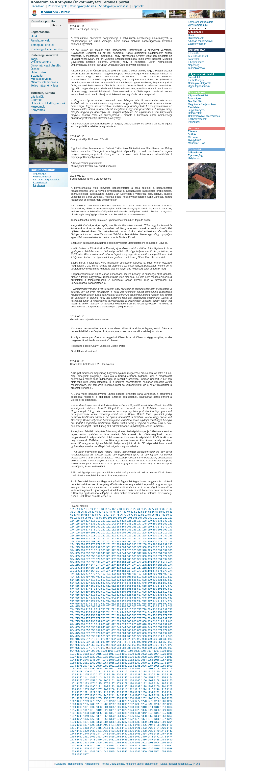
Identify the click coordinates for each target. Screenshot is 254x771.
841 (108, 627)
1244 (131, 695)
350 (155, 553)
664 (124, 600)
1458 (169, 733)
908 (144, 636)
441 (108, 568)
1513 (111, 745)
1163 (124, 680)
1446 (92, 733)
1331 (73, 712)
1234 (169, 692)
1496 (105, 742)
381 (108, 559)
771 (160, 615)
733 (170, 609)
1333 (86, 712)
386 (134, 559)
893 (170, 633)
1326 (144, 709)
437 (88, 568)
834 (72, 627)
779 (98, 618)
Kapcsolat (138, 6)
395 (77, 562)
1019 (124, 653)
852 (165, 627)
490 (155, 573)
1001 (110, 650)
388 (144, 559)
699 (98, 606)
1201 (163, 686)
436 (83, 568)
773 (170, 615)
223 (119, 535)
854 (72, 630)
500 (103, 576)
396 (83, 562)
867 (139, 630)
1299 (73, 707)
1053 (137, 659)
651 (160, 597)
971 (160, 644)
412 (165, 562)
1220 (79, 692)
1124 (79, 674)
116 (83, 520)
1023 (150, 653)
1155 (73, 680)
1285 (86, 704)
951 (160, 641)
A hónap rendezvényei (200, 40)
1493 (86, 742)
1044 (79, 659)
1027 (73, 656)
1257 (111, 698)
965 (129, 644)
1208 (105, 689)
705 (129, 606)
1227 (124, 692)
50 (132, 511)
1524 (79, 748)
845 (129, 627)
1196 (131, 686)
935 (77, 641)
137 (88, 523)
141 (108, 523)
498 (93, 576)
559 (98, 585)
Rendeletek (194, 107)
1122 (169, 671)
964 (124, 644)
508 (144, 576)
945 (129, 641)
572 (165, 585)
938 (93, 641)
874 (72, 633)
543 (119, 582)
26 (149, 508)
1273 (111, 701)
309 (150, 547)
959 (98, 644)
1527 (99, 748)
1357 (137, 715)
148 (144, 523)
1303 (99, 707)
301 (108, 547)
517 (88, 579)
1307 (124, 707)
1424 (156, 727)
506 (134, 576)
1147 (124, 677)
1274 (118, 701)
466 (134, 571)
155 (77, 526)
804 (124, 621)
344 (124, 553)
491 (160, 573)
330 (155, 550)
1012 (79, 653)
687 (139, 603)
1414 (92, 727)
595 (77, 591)
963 (119, 644)
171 (160, 526)
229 (150, 535)
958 (93, 644)
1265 (163, 698)
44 (110, 511)
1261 (137, 698)
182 (114, 529)
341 (108, 553)
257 (88, 541)
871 (160, 630)
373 (170, 556)
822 (114, 624)
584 (124, 588)
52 (139, 511)
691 (160, 603)
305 (129, 547)
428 (144, 565)
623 (119, 594)
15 (109, 508)
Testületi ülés (195, 101)
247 (139, 538)
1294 (144, 704)
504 (124, 576)
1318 (92, 709)
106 (135, 517)
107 (140, 517)
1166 (144, 680)
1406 (144, 724)
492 (165, 573)
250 (155, 538)
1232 (156, 692)
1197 (137, 686)
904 (124, 636)
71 (103, 514)
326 (134, 550)
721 (108, 609)
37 (86, 511)
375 (77, 559)
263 (119, 541)
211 (160, 532)
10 (91, 508)
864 (124, 630)
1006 (143, 650)
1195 (124, 686)
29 (160, 508)
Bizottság (36, 75)
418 (93, 565)
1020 (131, 653)
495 (77, 576)
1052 (131, 659)
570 (155, 585)
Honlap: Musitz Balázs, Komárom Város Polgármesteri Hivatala (134, 763)
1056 (156, 659)
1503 (150, 742)
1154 (169, 677)
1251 (73, 698)
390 (155, 559)
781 (108, 618)
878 (93, 633)
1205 (86, 689)
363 (119, 556)
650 (155, 597)
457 (88, 571)
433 (170, 565)
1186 (169, 683)
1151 (150, 677)
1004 (130, 650)
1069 (137, 662)
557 (88, 585)
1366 (92, 718)
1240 (105, 695)
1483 (124, 739)
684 (124, 603)
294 (72, 547)
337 (88, 553)
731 (160, 609)
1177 (111, 683)
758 (93, 615)
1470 (144, 736)
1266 (169, 698)
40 (96, 511)
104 (125, 517)
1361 (163, 715)
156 (83, 526)
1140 (79, 677)
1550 (144, 751)
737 (88, 612)
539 (98, 582)
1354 (118, 715)
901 (108, 636)
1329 (163, 709)
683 (119, 603)
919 (98, 638)
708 (144, 606)
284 (124, 544)
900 (103, 636)
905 (129, 636)
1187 (73, 686)
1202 (169, 686)
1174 (92, 683)
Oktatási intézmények (44, 82)
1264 (156, 698)
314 (72, 550)
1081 (111, 665)
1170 (169, 680)
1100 (131, 668)
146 (134, 523)
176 (83, 529)
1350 (92, 715)
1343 (150, 712)
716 (83, 609)
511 (160, 576)
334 (72, 553)
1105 (163, 668)
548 (144, 582)
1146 (118, 677)
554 (72, 585)
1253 (86, 698)
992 (165, 647)
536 (83, 582)
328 (144, 550)
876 (83, 633)
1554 (169, 751)
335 (77, 553)
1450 (118, 733)
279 (98, 544)
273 (170, 541)
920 (103, 638)
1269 (86, 701)
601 (108, 591)
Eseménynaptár (197, 43)
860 (103, 630)
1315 (73, 709)
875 (77, 633)
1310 (144, 707)
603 (119, 591)
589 (150, 588)
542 (114, 582)
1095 (99, 668)
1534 (144, 748)
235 (77, 538)
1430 (92, 730)
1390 (144, 721)
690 (155, 603)
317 (88, 550)
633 (170, 594)
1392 (156, 721)
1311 (150, 707)
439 (98, 568)
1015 (99, 653)
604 (124, 591)
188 (144, 529)
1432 (105, 730)
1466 (118, 736)
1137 (163, 674)
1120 (156, 671)
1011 (73, 653)
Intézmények (195, 152)
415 (77, 565)
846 (134, 627)
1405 (137, 724)
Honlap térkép (76, 763)
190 (155, 529)
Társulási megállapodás (46, 179)
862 (114, 630)
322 (114, 550)
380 (103, 559)
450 (155, 568)
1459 (73, 736)
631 (160, 594)
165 (129, 526)
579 (98, 588)
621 (108, 594)
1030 (92, 656)
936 (83, 641)
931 (160, 638)
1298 (169, 704)
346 (134, 553)
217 (88, 535)
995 (77, 650)
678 (93, 603)
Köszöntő (193, 53)
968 (144, 644)
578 (93, 588)
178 (93, 529)
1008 (156, 650)
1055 (150, 659)
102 (115, 517)
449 (150, 568)
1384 (105, 721)
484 (124, 573)
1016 (105, 653)
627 (139, 594)
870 (155, 630)
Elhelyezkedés (196, 62)
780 (103, 618)
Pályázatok (39, 185)
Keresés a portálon (44, 21)
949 (150, 641)
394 (72, 562)
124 (124, 520)
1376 (156, 718)
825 (129, 624)
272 (165, 541)
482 (114, 573)
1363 (73, 718)
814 (72, 624)
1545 (111, 751)
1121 (163, 671)
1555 (73, 754)
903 (119, 636)
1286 (92, 704)
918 (93, 638)
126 (134, 520)
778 (93, 618)
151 (160, 523)
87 (160, 514)
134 (72, 523)
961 (108, 644)
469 (150, 571)
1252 (79, 698)
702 (114, 606)
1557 (86, 754)
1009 (163, 650)
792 (165, 618)
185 (129, 529)
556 (83, 585)
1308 (131, 707)
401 (108, 562)
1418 (118, 727)
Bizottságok (194, 98)
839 (98, 627)
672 (165, 600)
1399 (99, 724)
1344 (156, 712)
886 (134, 633)
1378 (169, 718)
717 (88, 609)
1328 (156, 709)
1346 (169, 712)
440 (103, 568)
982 (114, 647)
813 (170, 621)
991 (160, 647)
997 (88, 650)
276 (83, 544)
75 (117, 514)
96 (89, 517)
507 (139, 576)
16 (113, 508)
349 (150, 553)
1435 (124, 730)
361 (108, 556)
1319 (99, 709)
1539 (73, 751)
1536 (156, 748)
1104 (156, 668)
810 (155, 621)
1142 (92, 677)
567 (139, 585)
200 (103, 532)
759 (98, 615)
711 (160, 606)
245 (129, 538)
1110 (92, 671)
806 (134, 621)
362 (114, 556)
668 (144, 600)
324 (124, 550)
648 (144, 597)
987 (139, 647)
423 (119, 565)
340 (103, 553)
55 (149, 511)
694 (72, 606)
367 (139, 556)
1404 (131, 724)
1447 (99, 733)
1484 (131, 739)
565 (129, 585)
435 (77, 568)
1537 (163, 748)
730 (155, 609)
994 (72, 650)
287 (139, 544)
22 (134, 508)
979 (98, 647)
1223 (99, 692)
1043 (73, 659)
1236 (79, 695)
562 (114, 585)
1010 (169, 650)
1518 (144, 745)
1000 (104, 650)
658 (93, 600)
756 (83, 615)
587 (139, 588)
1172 (79, 683)
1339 (124, 712)
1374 (144, 718)
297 (88, 547)
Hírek (34, 36)
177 (88, 529)
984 (124, 647)
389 (150, 559)
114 (72, 520)
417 (88, 565)
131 (160, 520)
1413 (86, 727)
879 (98, 633)
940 (103, 641)
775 (77, 618)
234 (72, 538)
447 (139, 568)
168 (144, 526)
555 (77, 585)
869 (150, 630)
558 (93, 585)
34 (75, 511)
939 (98, 641)
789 (150, 618)
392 (165, 559)
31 (167, 508)
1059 (73, 662)
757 (88, 615)
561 (108, 585)
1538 (169, 748)
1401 (111, 724)
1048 (105, 659)
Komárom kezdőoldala (200, 21)
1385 (111, 721)
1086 (144, 665)
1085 (137, 665)
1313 (163, 707)
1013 (86, 653)
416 (83, 565)
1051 (124, 659)
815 (77, 624)
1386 (118, 721)
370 (155, 556)
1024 (156, 653)
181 (108, 529)
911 (160, 636)
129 (150, 520)
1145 (111, 677)
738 (93, 612)
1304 (105, 707)
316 (83, 550)
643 (119, 597)
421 (108, 565)
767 (139, 615)
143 (119, 523)
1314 (169, 707)
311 (160, 547)
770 (155, 615)
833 (170, 624)
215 (77, 535)
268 (144, 541)
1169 (163, 680)
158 (93, 526)
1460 (79, 736)
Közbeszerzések (42, 176)
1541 (86, 751)
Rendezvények (57, 6)
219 (98, 535)
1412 (79, 727)
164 (124, 526)
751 (160, 612)
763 (119, 615)
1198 (144, 686)
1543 (99, 751)
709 (150, 606)
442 (114, 568)
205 (129, 532)
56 (153, 511)
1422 (144, 727)
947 (139, 641)
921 (108, 638)
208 (144, 532)
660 (103, 600)
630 (155, 594)
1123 (73, 674)
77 (124, 514)
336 (83, 553)
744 (124, 612)
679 (98, 603)
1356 (131, 715)
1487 (150, 739)
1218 (169, 689)
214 (72, 535)
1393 (163, 721)
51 (135, 511)
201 (108, 532)
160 (103, 526)
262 (114, 541)
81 (139, 514)
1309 (137, 707)
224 (124, 535)
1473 (163, 736)
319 (98, 550)
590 (155, 588)
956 (83, 644)
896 (83, 636)
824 (124, 624)
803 (119, 621)
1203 (73, 689)
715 (77, 609)
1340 (131, 712)
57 (156, 511)
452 (165, 568)
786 (134, 618)
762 (114, 615)
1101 (137, 668)
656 (83, 600)
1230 (144, 692)
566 (134, 585)
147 (139, 523)
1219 (73, 692)
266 (134, 541)
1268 (79, 701)
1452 (131, 733)
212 (165, 532)
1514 (118, 745)
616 (83, 594)
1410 (169, 724)
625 (129, 594)
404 (124, 562)
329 (150, 550)
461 (108, 571)
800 (103, 621)
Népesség (193, 65)
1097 (111, 668)
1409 (163, 724)
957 (88, 644)
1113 (111, 671)
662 (114, 600)
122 (114, 520)
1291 (124, 704)
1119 (150, 671)
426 (134, 565)
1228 (131, 692)
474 (72, 573)
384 (124, 559)
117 (88, 520)
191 (160, 529)
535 (77, 582)
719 (98, 609)
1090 (169, 665)
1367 (99, 718)
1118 (144, 671)
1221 (86, 692)
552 (165, 582)
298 (93, 547)
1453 (137, 733)
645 (129, 597)
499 (98, 576)
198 (93, 532)
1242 (118, 695)
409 (150, 562)
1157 (86, 680)
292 (165, 544)
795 (77, 621)
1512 (105, 745)
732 (165, 609)
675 (77, 603)
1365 (86, 718)
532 (165, 579)
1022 (144, 653)
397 (88, 562)
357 (88, 556)
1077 (86, 665)
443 (119, 568)
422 (114, 565)
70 (100, 514)
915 (77, 638)
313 (170, 547)
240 (103, 538)
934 (72, 641)
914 (72, 638)
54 (146, 511)
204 (124, 532)
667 (139, 600)
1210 (118, 689)
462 (114, 571)
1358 (144, 715)
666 (134, 600)
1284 (79, 704)
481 (108, 573)
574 (72, 588)
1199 (150, 686)
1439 (150, 730)
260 (103, 541)
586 (134, 588)
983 (119, 647)
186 (134, 529)
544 (124, 582)
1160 (105, 680)
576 (83, 588)
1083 (124, 665)
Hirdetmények (196, 38)
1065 (111, 662)
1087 (150, 665)
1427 (73, 730)
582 (114, 588)
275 (77, 544)
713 (170, 606)
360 (103, 556)
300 (103, 547)
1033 (111, 656)
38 (89, 511)
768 (144, 615)
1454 (144, 733)
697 (88, 606)
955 (77, 644)
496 (83, 576)
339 (98, 553)
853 (170, 627)
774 (72, 618)
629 (150, 594)
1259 (124, 698)
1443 (73, 733)
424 (124, 565)
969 (150, 644)
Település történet (198, 56)
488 (144, 573)
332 (165, 550)
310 (155, 547)
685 (129, 603)
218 (93, 535)
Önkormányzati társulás (46, 65)
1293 (137, 704)
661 (108, 600)
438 (93, 568)
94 (82, 517)
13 (102, 508)
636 (83, 597)
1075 (73, 665)
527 (139, 579)
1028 (79, 656)
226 (134, 535)
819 (98, 624)
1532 (131, 748)
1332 (79, 712)
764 (124, 615)
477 (88, 573)
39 (92, 511)
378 (93, 559)
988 (144, 647)
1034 (118, 656)
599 (98, 591)
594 (72, 591)
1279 (150, 701)
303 (119, 547)
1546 (118, 751)
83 (146, 514)
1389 (137, 721)
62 (71, 514)
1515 (124, 745)
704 (124, 606)
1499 (124, 742)
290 (155, 544)
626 (134, 594)
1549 (137, 751)
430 (155, 565)
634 (72, 597)
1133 (137, 674)
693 (170, 603)
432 (165, 565)
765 (129, 615)
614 (72, 594)
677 (88, 603)
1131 (124, 674)
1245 (137, 695)
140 (103, 523)
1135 (150, 674)
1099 (124, 668)
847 (139, 627)
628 (144, 594)
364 (124, 556)
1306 (118, 707)
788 (144, 618)
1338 (118, 712)
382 (114, 559)
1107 (73, 671)
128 (144, 520)
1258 (118, 698)
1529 (111, 748)
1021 (137, 653)
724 (124, 609)
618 (93, 594)
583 (119, 588)
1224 (105, 692)
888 (144, 633)
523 (119, 579)
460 (103, 571)
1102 (144, 668)
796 (83, 621)
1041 (163, 656)
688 (144, 603)
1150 (144, 677)
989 (150, 647)
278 (93, 544)
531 (160, 579)
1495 (99, 742)
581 (108, 588)
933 (170, 638)
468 (144, 571)
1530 (118, 748)
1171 (73, 683)
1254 (92, 698)
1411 (73, 727)
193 (170, 529)
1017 (111, 653)
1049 (111, 659)
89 (167, 514)
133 (170, 520)
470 (155, 571)
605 (129, 591)
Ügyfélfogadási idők (199, 86)
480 (103, 573)
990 (155, 647)
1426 (169, 727)
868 (144, 630)
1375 (150, 718)
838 (93, 627)
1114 (118, 671)
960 (103, 644)
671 (160, 600)
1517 (137, 745)
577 (88, 588)
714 (72, 609)
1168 (156, 680)
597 (88, 591)
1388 (131, 721)
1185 (163, 683)
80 (135, 514)
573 (170, 585)
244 (124, 538)
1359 (150, 715)
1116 (131, 671)
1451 (124, 733)
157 (88, 526)
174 (72, 529)
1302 (92, 707)
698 (93, 606)
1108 (79, 671)
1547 (124, 751)
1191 (99, 686)
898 (93, 636)
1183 (150, 683)
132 (165, 520)
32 (170, 508)
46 (117, 511)
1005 (137, 650)
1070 (144, 662)
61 (171, 511)
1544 (105, 751)
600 (103, 591)
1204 (79, 689)
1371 (124, 718)
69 (96, 514)
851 (160, 627)
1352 (105, 715)
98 (97, 517)
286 (134, 544)
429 (150, 565)
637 (88, 597)
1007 (150, 650)
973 (170, 644)
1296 (156, 704)
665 (129, 600)
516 (83, 579)
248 (144, 538)
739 (98, 612)
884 (124, 633)
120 (103, 520)
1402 (118, 724)
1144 (105, 677)
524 (124, 579)
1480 (105, 739)
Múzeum (193, 137)
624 (124, 594)
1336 (105, 712)
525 (129, 579)
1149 (137, 677)
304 (124, 547)
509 (150, 576)
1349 (86, 715)
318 (93, 550)
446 (134, 568)
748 (144, 612)
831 (160, 624)
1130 (118, 674)
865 (129, 630)
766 (134, 615)
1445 (86, 733)
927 (139, 638)
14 (106, 508)
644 (124, 597)
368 (144, 556)
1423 (150, 727)
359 (98, 556)
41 (100, 511)
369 (150, 556)
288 (144, 544)
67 (89, 514)
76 (121, 514)
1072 (156, 662)
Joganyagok (39, 173)
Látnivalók (37, 96)
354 (72, 556)
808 (144, 621)
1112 (105, 671)
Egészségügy (195, 155)
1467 (124, 736)
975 (77, 647)
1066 (118, 662)
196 (83, 532)
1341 (137, 712)
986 (134, 647)
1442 (169, 730)
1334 (92, 712)
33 (71, 511)
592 (165, 588)
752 (165, 612)
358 (93, 556)
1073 (163, 662)
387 (139, 559)
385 (129, 559)
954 (72, 644)
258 (93, 541)
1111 (99, 671)
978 (93, 647)
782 (114, 618)
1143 (99, 677)
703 (119, 606)
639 (98, 597)
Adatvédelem (92, 763)
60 (167, 511)
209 (150, 532)
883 (119, 633)
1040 (156, 656)
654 (72, 600)
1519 (150, 745)
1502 (144, 742)
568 (144, 585)
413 (170, 562)
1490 (169, 739)
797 (88, 621)
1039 (150, 656)
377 (88, 559)
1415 (99, 727)
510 (155, 576)
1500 (131, 742)
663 (119, 600)
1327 (150, 709)
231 (160, 535)
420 (103, 565)
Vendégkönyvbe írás (83, 6)
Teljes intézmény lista (44, 85)
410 (155, 562)
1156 (79, 680)
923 (119, 638)
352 (165, 553)
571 (160, 585)
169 (150, 526)
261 (108, 541)
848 (144, 627)
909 (150, 636)
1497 (111, 742)
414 (72, 565)
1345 (163, 712)
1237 (86, 695)
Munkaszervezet (41, 78)
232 (165, 535)
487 (139, 573)
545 (129, 582)
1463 (99, 736)
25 (145, 508)
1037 (137, 656)
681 (108, 603)
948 (144, 641)
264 (124, 541)
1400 (105, 724)
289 (150, 544)
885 (129, 633)
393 (170, 559)
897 (88, 636)
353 (170, 553)
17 (116, 508)
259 (98, 541)
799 (98, 621)
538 (93, 582)
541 (108, 582)
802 (114, 621)
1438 (144, 730)
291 (160, 544)
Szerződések (40, 182)
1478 (92, 739)
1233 (163, 692)
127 (139, 520)
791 (160, 618)
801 (108, 621)
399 (98, 562)
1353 (111, 715)
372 (165, 556)
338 (93, 553)
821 (108, 624)
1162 (118, 680)
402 (114, 562)
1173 (86, 683)
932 (165, 638)
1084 (131, 665)
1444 (79, 733)
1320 (105, 709)
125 (129, 520)
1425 (163, 727)
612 (165, 591)
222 (114, 535)
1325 (137, 709)
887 (139, 633)
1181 (137, 683)
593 (170, 588)
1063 (99, 662)
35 (78, 511)
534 (72, 582)
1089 (163, 665)
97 (93, 517)
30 (163, 508)
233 (170, 535)
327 (139, 550)
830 (155, 624)
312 (165, 547)
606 (134, 591)
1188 (79, 686)
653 (170, 597)
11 (95, 508)
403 (119, 562)
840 (103, 627)
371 (160, 556)
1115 (124, 671)
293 (170, 544)
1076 (79, 665)
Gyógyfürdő (194, 140)
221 (108, 535)
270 (155, 541)
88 (164, 514)
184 (124, 529)
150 (155, 523)
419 (98, 565)
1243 (124, 695)
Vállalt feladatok (41, 62)
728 (144, 609)
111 (160, 517)
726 (134, 609)
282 (114, 544)
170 (155, 526)
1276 (131, 701)
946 (134, 641)
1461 (86, 736)
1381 (86, 721)
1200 (156, 686)
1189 (86, 686)
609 (150, 591)
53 (142, 511)
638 (93, 597)
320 (103, 550)
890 (155, 633)
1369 (111, 718)
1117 (137, 671)
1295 (150, 704)
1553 (163, 751)
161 (108, 526)
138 (93, 523)
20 (127, 508)
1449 (111, 733)
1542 (92, 751)
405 (129, 562)
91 (71, 517)
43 (107, 511)
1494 (92, 742)
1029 (86, 656)
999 (98, 650)
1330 (169, 709)
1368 (105, 718)
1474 (169, 736)
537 (88, 582)
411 (160, 562)
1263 (150, 698)
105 (130, 517)
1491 (73, 742)
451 (160, 568)
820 (103, 624)
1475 (73, 739)
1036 (131, 656)
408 (144, 562)
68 (92, 514)
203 (119, 532)
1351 (99, 715)
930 (155, 638)
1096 (105, 668)
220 (103, 535)
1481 (111, 739)
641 (108, 597)
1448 (105, 733)
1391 (150, 721)
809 (150, 621)
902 (114, 636)
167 (139, 526)
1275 (124, 701)
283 (119, 544)
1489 (163, 739)
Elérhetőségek (196, 80)
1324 (131, 709)
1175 (99, 683)
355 (77, 556)
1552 (156, 751)
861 (108, 630)
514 (72, 579)
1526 (92, 748)
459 (98, 571)
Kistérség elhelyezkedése (47, 49)
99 (100, 517)
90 (171, 514)
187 (139, 529)
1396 (79, 724)
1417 (111, 727)
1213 (137, 689)
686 (134, 603)
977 (88, 647)
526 (134, 579)
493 (170, 573)
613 (170, 591)
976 (83, 647)
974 (72, 647)
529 (150, 579)
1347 (73, 715)
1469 (137, 736)
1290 (118, 704)
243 (119, 538)
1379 (73, 721)
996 (83, 650)
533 (170, 579)
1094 (92, 668)
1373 (137, 718)
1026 (169, 653)
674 (72, 603)
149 (150, 523)
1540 (79, 751)
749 (150, 612)
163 (119, 526)
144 (124, 523)
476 (83, 573)
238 (93, 538)
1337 (111, 712)
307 (139, 547)
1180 (131, 683)
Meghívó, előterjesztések (202, 104)
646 (134, 597)
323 (119, 550)
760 (103, 615)
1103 (150, 668)
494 (72, 576)
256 (83, 541)
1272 (105, 701)
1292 (131, 704)
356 (83, 556)
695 (77, 606)
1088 (156, 665)
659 (98, 600)
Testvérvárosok (196, 67)
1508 (79, 745)
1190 (92, 686)
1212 (131, 689)
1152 (156, 677)
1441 (163, 730)
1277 (137, 701)
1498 (118, 742)
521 (108, 579)
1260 (131, 698)
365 (129, 556)
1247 (150, 695)
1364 (79, 718)
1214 (144, 689)
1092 (79, 668)
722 (114, 609)
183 (119, 529)
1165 (137, 680)
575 (77, 588)
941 (108, 641)
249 (150, 538)
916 (83, 638)
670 (155, 600)
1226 (118, 692)
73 (110, 514)
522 (114, 579)
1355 (124, 715)
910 (155, 636)
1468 (131, 736)
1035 (124, 656)
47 (121, 511)
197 (88, 532)
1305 (111, 707)
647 (139, 597)
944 (124, 641)
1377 (163, 718)
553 (170, 582)
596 (83, 591)
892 (165, 633)
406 (134, 562)
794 (72, 621)
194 (72, 532)
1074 (169, 662)
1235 (73, 695)
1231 (150, 692)
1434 (118, 730)
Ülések (35, 68)
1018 (118, 653)
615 (77, 594)
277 (88, 544)
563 (119, 585)
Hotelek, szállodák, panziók (48, 103)
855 (77, 630)
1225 (111, 692)
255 (77, 541)
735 (77, 612)
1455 (150, 733)
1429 (86, 730)
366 (134, 556)
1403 (124, 724)
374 (72, 559)
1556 (79, 754)
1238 (92, 695)
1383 (99, 721)
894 (72, 636)
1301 (86, 707)
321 (108, 550)
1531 (124, 748)
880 (103, 633)
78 (128, 514)
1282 (169, 701)
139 (98, 523)
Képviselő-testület (198, 95)
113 (170, 517)
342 (114, 553)
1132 (131, 674)
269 (150, 541)
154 (72, 526)
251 (160, 538)
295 (77, 547)
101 (110, 517)
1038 (144, 656)
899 (98, 636)
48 (124, 511)
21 (131, 508)
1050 (118, 659)
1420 (131, 727)
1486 (144, 739)
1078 (92, 665)
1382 (92, 721)
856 (83, 630)
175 (77, 529)
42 (103, 511)
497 (88, 576)
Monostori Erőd (196, 142)
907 (139, 636)
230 (155, 535)
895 (77, 636)
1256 (105, 698)
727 (139, 609)
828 (144, 624)
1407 (150, 724)
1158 (92, 680)
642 (114, 597)
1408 (156, 724)
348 (144, 553)
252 (165, 538)
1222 (92, 692)
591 (160, 588)
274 (72, 544)
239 (98, 538)
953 (170, 641)
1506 (169, 742)
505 (129, 576)
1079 (99, 665)
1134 (144, 674)
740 (103, 612)
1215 (150, 689)
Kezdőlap (38, 6)
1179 (124, 683)
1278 (144, 701)
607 (139, 591)
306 (134, 547)
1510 (92, 745)
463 (119, 571)
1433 (111, 730)
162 (114, 526)
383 (119, 559)
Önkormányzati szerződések (204, 116)
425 (129, 565)
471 (160, 571)
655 (77, 600)
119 (98, 520)
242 (114, 538)
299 (98, 547)
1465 (111, 736)
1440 (156, 730)
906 (134, 636)
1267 (73, 701)
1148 (131, 677)
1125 (86, 674)
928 (144, 638)
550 (155, 582)
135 (77, 523)
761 (108, 615)
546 (134, 582)
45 (114, 511)
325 (129, 550)
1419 (124, 727)
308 (144, 547)
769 (150, 615)
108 (145, 517)
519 (98, 579)
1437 (137, 730)
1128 (105, 674)
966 (134, 644)
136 (83, 523)
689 (150, 603)
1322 (118, 709)
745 (129, 612)
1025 (163, 653)
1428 (79, 730)
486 (134, 573)
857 (88, 630)
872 (165, 630)
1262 (144, 698)
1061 (86, 662)
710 (155, 606)
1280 (156, 701)
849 (150, 627)
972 (165, 644)
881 (108, 633)
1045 (86, 659)
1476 (79, 739)
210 (155, 532)
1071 (150, 662)
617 (88, 594)
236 (83, 538)
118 (93, 520)
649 (150, 597)
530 (155, 579)
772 (165, 615)
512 (165, 576)
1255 (99, 698)
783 (119, 618)
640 (103, 597)
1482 (118, 739)
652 (165, 597)
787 (139, 618)
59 (164, 511)
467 (139, 571)
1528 (105, 748)
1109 (86, 671)
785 (129, 618)
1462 (92, 736)
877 (88, 633)
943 (119, 641)
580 (103, 588)
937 (88, 641)
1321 (111, 709)
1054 (144, 659)
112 (165, 517)
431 (160, 565)
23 (138, 508)
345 (129, 553)
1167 (150, 680)
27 (152, 508)
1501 (137, 742)
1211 (124, 689)
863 (119, 630)
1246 (144, 695)
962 (114, 644)
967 (139, 644)
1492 (79, 742)
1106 (169, 668)
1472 (156, 736)
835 (77, 627)
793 (170, 618)
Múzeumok (38, 106)
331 (160, 550)
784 (124, 618)
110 (155, 517)
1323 (124, 709)
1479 (99, 739)
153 (170, 523)
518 (93, 579)
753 (170, 612)
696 (83, 606)
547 (139, 582)
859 (98, 630)
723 (119, 609)
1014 (92, 653)
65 (82, 514)
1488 (156, 739)
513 (170, 576)
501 (108, 576)
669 (150, 600)
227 (139, 535)
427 (139, 565)
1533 (137, 748)
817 (88, 624)
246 (134, 538)
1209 (111, 689)
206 (134, 532)
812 (165, 621)
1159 (99, 680)
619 (98, 594)
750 (155, 612)
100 (105, 517)
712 (165, 606)
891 (160, 633)
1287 (99, 704)
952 (165, 641)
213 (170, 532)
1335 (99, 712)
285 (129, 544)
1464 (105, 736)
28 (156, 508)
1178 (118, 683)
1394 (169, 721)
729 (150, 609)
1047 (99, 659)
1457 (163, 733)
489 (150, 573)
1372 (131, 718)
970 (155, 644)
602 (114, 591)
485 (129, 573)
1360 (156, 715)
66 (86, 514)
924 (124, 638)
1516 (131, 745)
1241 (111, 695)
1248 (156, 695)
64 (78, 514)
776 (83, 618)
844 (124, 627)
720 (103, 609)
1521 (163, 745)
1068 (131, 662)
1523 (73, 748)
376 (83, 559)
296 (83, 547)
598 (93, 591)
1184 (156, 683)
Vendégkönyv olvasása (114, 6)
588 (144, 588)
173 (170, 526)
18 (120, 508)
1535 (150, 748)
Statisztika (61, 763)
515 (77, 579)
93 (78, 517)
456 (83, 571)
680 (103, 603)
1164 (131, 680)
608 (144, 591)
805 (129, 621)
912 (165, 636)
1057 (163, 659)
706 (134, 606)
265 (129, 541)
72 (107, 514)
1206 (92, 689)
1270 (92, 701)
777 (88, 618)
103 (120, 517)
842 (114, 627)
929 (150, 638)
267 (139, 541)
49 (128, 511)
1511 (99, 745)
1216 (156, 689)
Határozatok (38, 72)
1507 (73, 745)
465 (129, 571)
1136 (156, 674)
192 (165, 529)
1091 (73, 668)
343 (119, 553)
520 (103, 579)
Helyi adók (194, 158)
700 (103, 606)
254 (72, 541)
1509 (86, 745)
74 (114, 514)
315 (77, 550)
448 (144, 568)
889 (150, 633)
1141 (86, 677)
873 (170, 630)
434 (72, 568)
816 (83, 624)
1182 (144, 683)
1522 (169, 745)
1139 (73, 677)
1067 (124, 662)
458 (93, 571)
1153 (163, 677)
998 (93, 650)
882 (114, 633)
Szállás (192, 134)
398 (93, 562)
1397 (86, 724)
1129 (111, 674)
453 (170, 568)
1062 (92, 662)
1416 (105, 727)
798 (93, 621)
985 (129, 647)
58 (160, 511)
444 (124, 568)
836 (83, 627)
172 (165, 526)
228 (144, 535)
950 (155, 641)
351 (160, 553)
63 (75, 514)
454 (72, 571)
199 (98, 532)
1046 (92, 659)
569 (150, 585)
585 (129, 588)
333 (170, 550)
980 (103, 647)
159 (98, 526)
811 (160, 621)
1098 (118, 668)
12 (98, 508)
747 (139, 612)
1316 (79, 709)
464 (124, 571)
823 (119, 624)
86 (156, 514)
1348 (79, 715)
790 (155, 618)
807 (139, 621)
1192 (105, 686)
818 (93, 624)
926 (134, 638)
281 (108, 544)
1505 (163, 742)
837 (88, 627)
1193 (111, 686)
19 (124, 508)
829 (150, 624)
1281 (163, 701)
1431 (99, 730)
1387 (124, 721)
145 (129, 523)
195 (77, 532)
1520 (156, 745)
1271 (99, 701)
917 (88, 638)
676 (83, 603)
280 (103, 544)
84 (149, 514)
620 (103, 594)
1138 (169, 674)
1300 (79, 707)
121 (108, 520)
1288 (105, 704)
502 (114, 576)
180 (103, 529)
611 (160, 591)
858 (93, 630)
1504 (156, 742)
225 (129, 535)
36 (82, 511)
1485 (137, 739)
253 (170, 538)
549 (150, 582)
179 (98, 529)
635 (77, 597)
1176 (105, 683)
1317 (86, 709)
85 (153, 514)
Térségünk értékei (42, 44)
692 (165, 603)
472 (165, 571)
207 (139, 532)
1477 (86, 739)
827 (139, 624)
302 (114, 547)
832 (165, 624)
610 (155, 591)
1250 (169, 695)
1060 (79, 662)
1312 (156, 707)
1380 (79, 721)
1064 (105, 662)
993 (170, 647)
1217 (163, 689)
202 (114, 532)
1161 (111, 680)
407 (139, 562)
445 (129, 568)
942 (114, 641)
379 (98, 559)
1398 (92, 724)
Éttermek (36, 99)
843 (119, 627)
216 (83, 535)
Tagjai (34, 59)
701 (108, 606)
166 (134, 526)
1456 (156, 733)
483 (119, 573)
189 (150, 529)
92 (75, 517)
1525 (86, 748)
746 (134, 612)
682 (114, 603)
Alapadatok (194, 77)
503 (119, 576)
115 (77, 520)
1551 (150, 751)
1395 (73, 724)
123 (119, 520)
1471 (150, 736)
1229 (137, 692)
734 (72, 612)
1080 (105, 665)
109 (150, 517)
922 (114, 638)
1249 (163, 695)
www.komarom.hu (198, 24)
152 (165, 523)
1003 (123, 650)
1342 (144, 712)
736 (83, 612)
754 (72, 615)
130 (155, 520)
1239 (99, 695)
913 (170, 636)
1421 (137, 727)
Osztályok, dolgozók (199, 83)
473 (170, 571)
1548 (131, 751)
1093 (86, 668)
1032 (105, 656)
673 (170, 600)
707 (139, 606)
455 (77, 571)
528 (144, 579)
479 (98, 573)
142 (114, 523)
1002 (117, 650)
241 (108, 538)
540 (103, 582)
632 (165, 594)
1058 (169, 659)
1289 (111, 704)
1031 (99, 656)
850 (155, 627)
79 (132, 514)
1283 (73, 704)
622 (114, 594)
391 (160, 559)
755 (77, 615)
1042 (169, 656)
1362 (169, 715)
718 (93, 609)
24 (142, 508)
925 (129, 638)
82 (142, 514)
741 (108, 612)
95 (86, 517)
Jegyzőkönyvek (196, 110)
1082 (118, 665)
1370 (118, 718)
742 (114, 612)
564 (124, 585)
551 (160, 582)
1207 (99, 689)
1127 (99, 674)
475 (77, 573)
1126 (92, 674)
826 (134, 624)
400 (103, 562)
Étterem (192, 131)
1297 (163, 704)
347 (139, 553)
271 (160, 541)
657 (88, 600)
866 (134, 630)
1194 (118, 686)
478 (93, 573)
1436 (131, 730)
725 (129, 609)
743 (119, 612)
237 (88, 538)
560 (103, 585)
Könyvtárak (38, 110)
